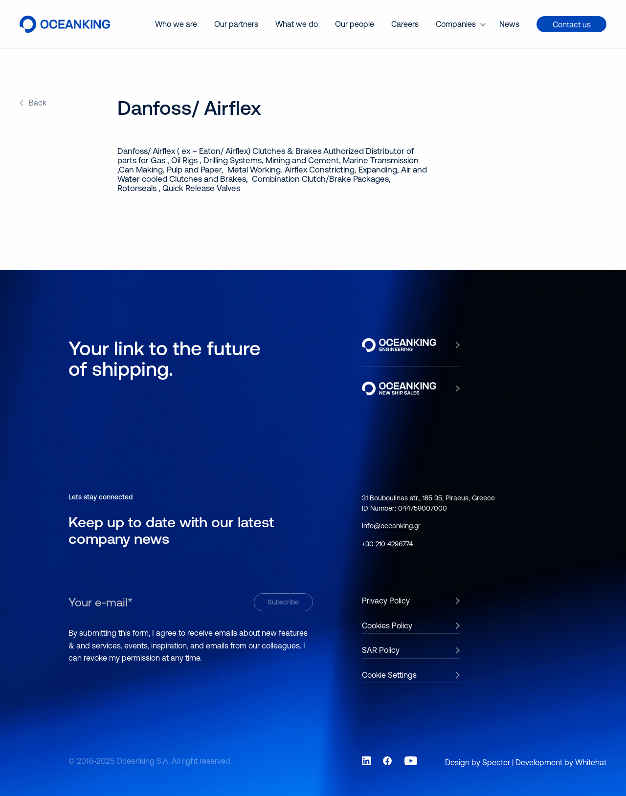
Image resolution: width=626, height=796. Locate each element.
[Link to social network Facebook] (387, 760)
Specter (496, 762)
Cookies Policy (387, 625)
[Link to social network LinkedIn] (366, 760)
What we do (296, 24)
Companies (456, 24)
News (509, 24)
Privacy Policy (386, 600)
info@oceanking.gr (391, 526)
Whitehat (590, 762)
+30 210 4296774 (387, 544)
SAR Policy (381, 649)
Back (37, 102)
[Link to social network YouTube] (410, 760)
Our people (354, 24)
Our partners (236, 24)
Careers (405, 24)
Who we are (176, 24)
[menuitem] (176, 24)
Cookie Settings (389, 674)
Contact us (572, 24)
